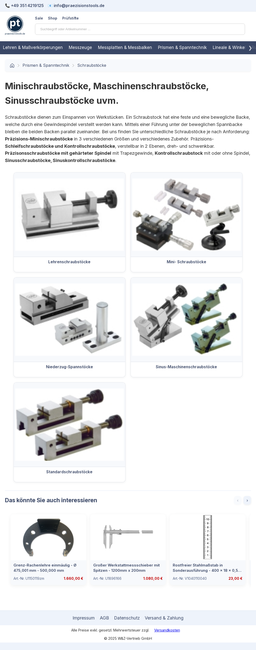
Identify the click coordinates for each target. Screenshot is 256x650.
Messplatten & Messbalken (125, 47)
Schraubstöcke (91, 65)
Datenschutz (127, 617)
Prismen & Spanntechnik (182, 47)
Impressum (83, 617)
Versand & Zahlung (164, 617)
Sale (39, 18)
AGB (104, 617)
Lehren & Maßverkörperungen (33, 47)
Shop (52, 18)
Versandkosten (167, 630)
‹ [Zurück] (237, 500)
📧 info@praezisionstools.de (76, 5)
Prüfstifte (70, 18)
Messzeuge (80, 47)
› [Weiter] (247, 500)
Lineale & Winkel (229, 47)
